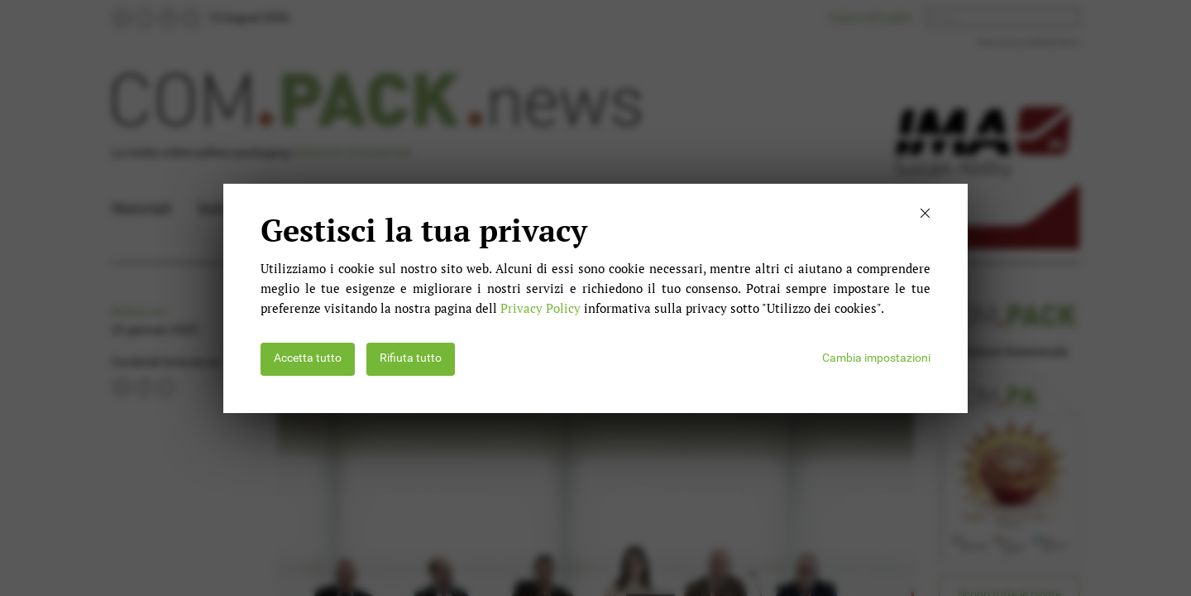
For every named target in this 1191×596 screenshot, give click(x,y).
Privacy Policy (540, 308)
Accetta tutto (308, 358)
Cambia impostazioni (876, 358)
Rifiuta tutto (411, 358)
